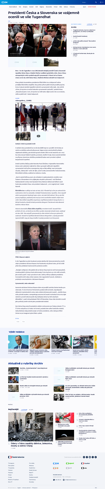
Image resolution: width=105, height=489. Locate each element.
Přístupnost (34, 485)
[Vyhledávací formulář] (89, 2)
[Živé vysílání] (92, 7)
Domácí (31, 7)
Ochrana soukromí (26, 485)
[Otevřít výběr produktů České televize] (101, 2)
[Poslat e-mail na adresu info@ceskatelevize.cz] (69, 478)
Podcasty (72, 7)
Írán (20, 7)
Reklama (31, 463)
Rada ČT (31, 470)
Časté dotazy (32, 477)
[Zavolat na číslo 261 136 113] (57, 478)
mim (9, 21)
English (19, 485)
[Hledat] (96, 2)
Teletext (10, 468)
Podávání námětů (33, 475)
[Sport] (84, 7)
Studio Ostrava (33, 468)
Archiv (18, 318)
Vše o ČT (10, 480)
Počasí (55, 7)
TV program (11, 461)
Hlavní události (13, 7)
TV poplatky (11, 466)
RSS (96, 485)
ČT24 (23, 318)
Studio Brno (32, 466)
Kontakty (31, 480)
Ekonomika (49, 7)
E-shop (10, 475)
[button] (40, 233)
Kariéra (31, 473)
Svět (36, 7)
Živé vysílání (11, 463)
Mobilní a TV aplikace (13, 477)
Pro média (31, 461)
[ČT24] (4, 2)
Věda (60, 7)
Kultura (66, 7)
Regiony (42, 7)
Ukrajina (25, 7)
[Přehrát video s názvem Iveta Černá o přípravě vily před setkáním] (40, 233)
